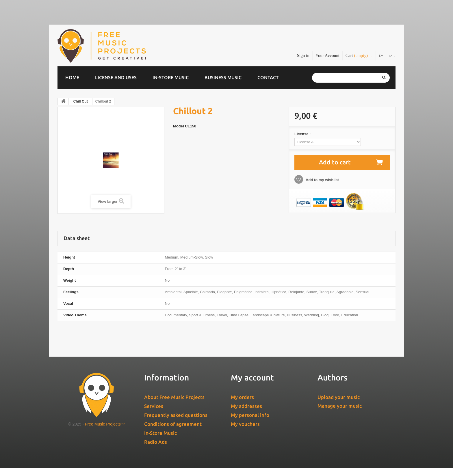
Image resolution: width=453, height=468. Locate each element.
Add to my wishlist (322, 180)
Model (178, 126)
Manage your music (340, 405)
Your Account (327, 55)
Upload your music (339, 397)
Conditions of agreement (173, 424)
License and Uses (116, 77)
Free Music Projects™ (105, 424)
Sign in (303, 55)
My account (252, 377)
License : (303, 134)
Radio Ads (155, 442)
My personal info (250, 415)
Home (72, 77)
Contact (268, 77)
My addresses (246, 406)
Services (153, 406)
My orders (242, 397)
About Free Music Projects (174, 397)
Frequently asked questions (175, 415)
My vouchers (245, 424)
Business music (223, 77)
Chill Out (80, 101)
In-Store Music (171, 77)
